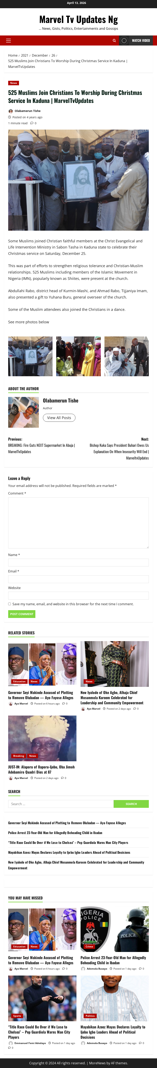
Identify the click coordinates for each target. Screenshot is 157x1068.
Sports (17, 1016)
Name (14, 555)
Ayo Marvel (18, 703)
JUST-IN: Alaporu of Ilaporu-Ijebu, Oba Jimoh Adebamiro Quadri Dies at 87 (41, 769)
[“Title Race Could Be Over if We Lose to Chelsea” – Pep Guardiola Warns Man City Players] (42, 998)
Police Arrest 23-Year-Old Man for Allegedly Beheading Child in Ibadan (55, 832)
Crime (89, 946)
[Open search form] (114, 40)
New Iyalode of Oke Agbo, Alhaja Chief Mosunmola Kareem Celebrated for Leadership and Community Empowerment (112, 697)
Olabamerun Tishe (24, 111)
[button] (8, 40)
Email (13, 571)
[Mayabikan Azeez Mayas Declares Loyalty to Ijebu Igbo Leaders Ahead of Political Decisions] (115, 998)
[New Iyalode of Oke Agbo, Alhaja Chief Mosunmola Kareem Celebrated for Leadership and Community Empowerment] (115, 664)
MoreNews (97, 1063)
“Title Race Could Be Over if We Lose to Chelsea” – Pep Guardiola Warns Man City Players (68, 842)
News (13, 83)
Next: (113, 448)
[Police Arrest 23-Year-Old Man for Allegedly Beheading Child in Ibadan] (115, 929)
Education (19, 681)
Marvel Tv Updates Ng (78, 19)
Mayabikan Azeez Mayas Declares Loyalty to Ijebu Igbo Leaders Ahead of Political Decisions (69, 852)
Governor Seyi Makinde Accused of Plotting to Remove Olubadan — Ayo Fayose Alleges (40, 695)
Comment (17, 493)
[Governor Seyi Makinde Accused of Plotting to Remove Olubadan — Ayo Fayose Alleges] (42, 664)
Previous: (43, 445)
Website (14, 588)
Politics (90, 1016)
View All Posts (59, 417)
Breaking (18, 756)
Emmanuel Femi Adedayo (27, 1043)
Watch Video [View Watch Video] (134, 40)
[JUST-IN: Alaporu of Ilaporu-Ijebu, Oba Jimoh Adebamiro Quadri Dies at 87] (42, 738)
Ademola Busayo (94, 968)
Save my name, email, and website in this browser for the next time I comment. (73, 604)
